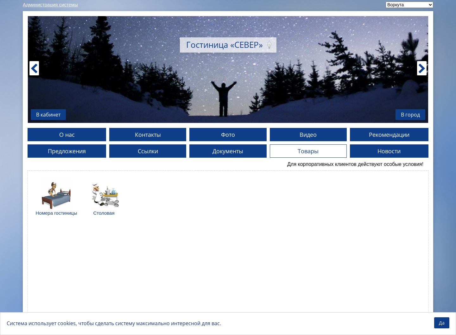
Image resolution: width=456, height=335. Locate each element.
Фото (228, 134)
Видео (308, 134)
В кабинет (48, 114)
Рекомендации (389, 134)
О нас (67, 134)
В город (410, 114)
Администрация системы (50, 4)
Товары (308, 151)
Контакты (148, 134)
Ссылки (148, 151)
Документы (227, 151)
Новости (389, 151)
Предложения (67, 151)
